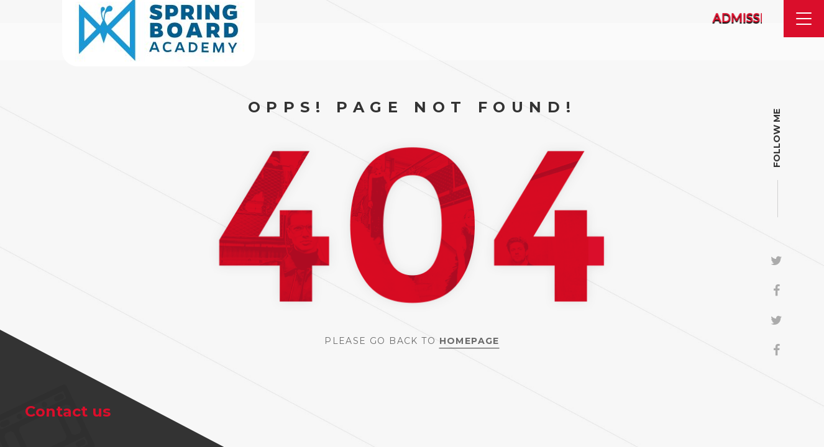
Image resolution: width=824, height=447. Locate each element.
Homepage (469, 340)
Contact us (68, 411)
